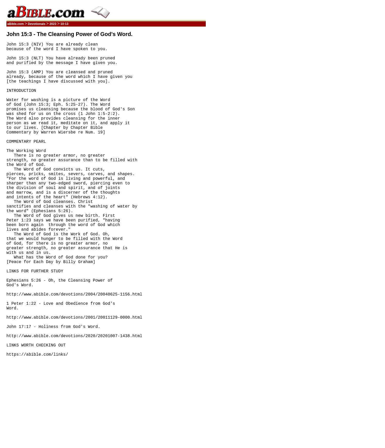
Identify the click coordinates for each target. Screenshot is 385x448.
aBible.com (15, 24)
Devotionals (36, 24)
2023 (53, 24)
